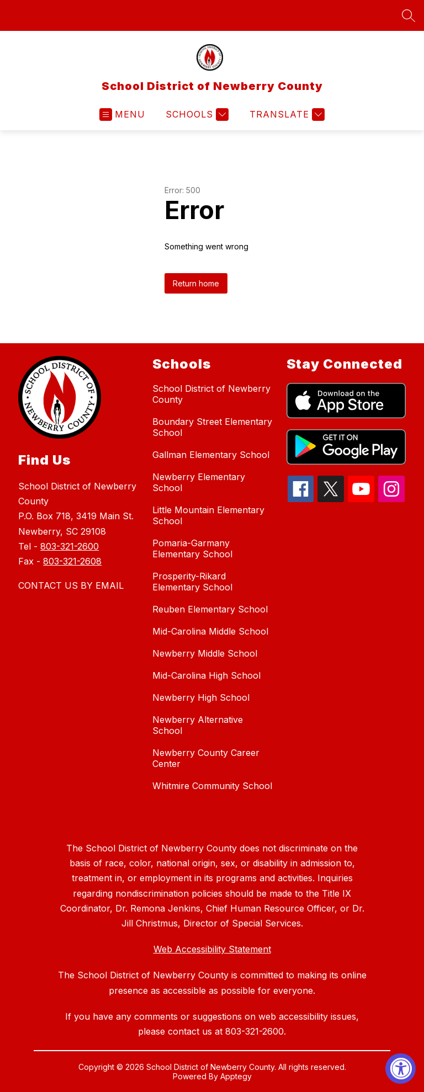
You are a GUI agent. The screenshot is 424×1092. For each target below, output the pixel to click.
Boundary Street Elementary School (212, 427)
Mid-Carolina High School (206, 675)
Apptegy (236, 1076)
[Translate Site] (286, 114)
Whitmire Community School (212, 785)
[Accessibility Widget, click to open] (400, 1068)
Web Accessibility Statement (212, 949)
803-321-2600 (69, 546)
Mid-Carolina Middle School (210, 631)
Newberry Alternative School (197, 725)
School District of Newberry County (211, 394)
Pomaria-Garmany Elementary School (192, 548)
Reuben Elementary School (210, 609)
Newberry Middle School (204, 653)
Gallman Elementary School (210, 454)
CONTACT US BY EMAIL (71, 585)
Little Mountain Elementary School (208, 515)
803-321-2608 (72, 561)
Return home (196, 283)
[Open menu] (122, 114)
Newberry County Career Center (205, 758)
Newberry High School (201, 697)
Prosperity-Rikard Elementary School (192, 582)
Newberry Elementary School (198, 482)
